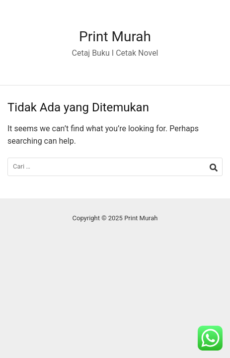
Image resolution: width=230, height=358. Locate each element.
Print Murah (115, 36)
